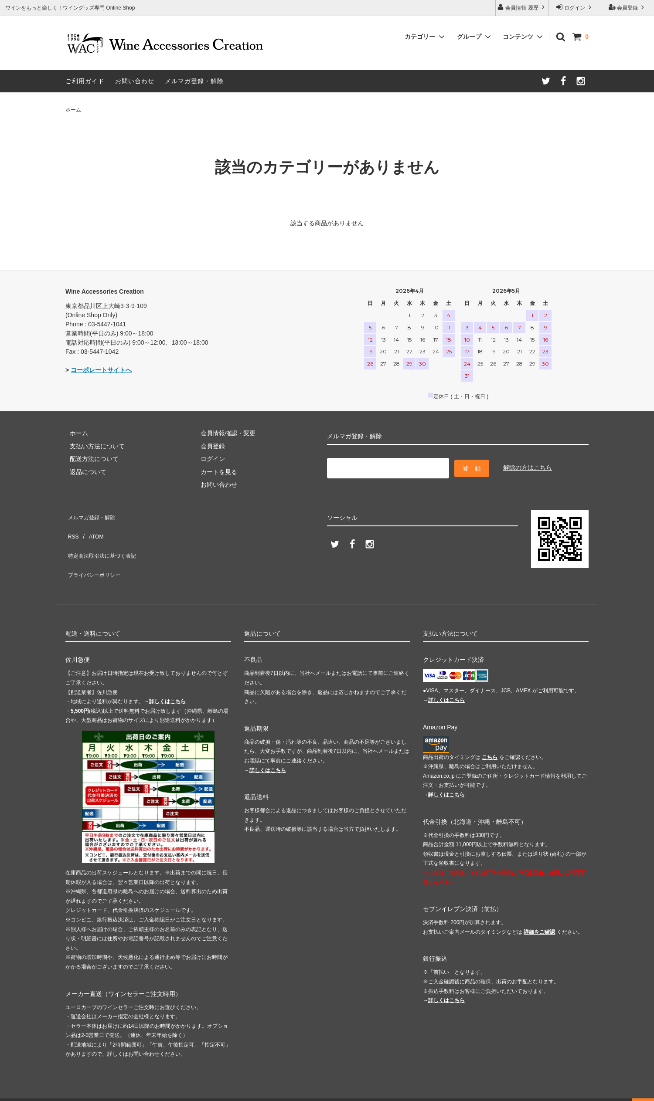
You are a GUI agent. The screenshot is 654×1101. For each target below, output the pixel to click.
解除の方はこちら (527, 466)
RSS (71, 527)
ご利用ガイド (85, 81)
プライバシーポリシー (95, 552)
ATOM (91, 527)
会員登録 (628, 7)
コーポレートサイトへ (101, 369)
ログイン (575, 7)
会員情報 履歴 (522, 7)
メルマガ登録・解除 (194, 81)
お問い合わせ (134, 81)
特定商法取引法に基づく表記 (105, 540)
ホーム (73, 110)
